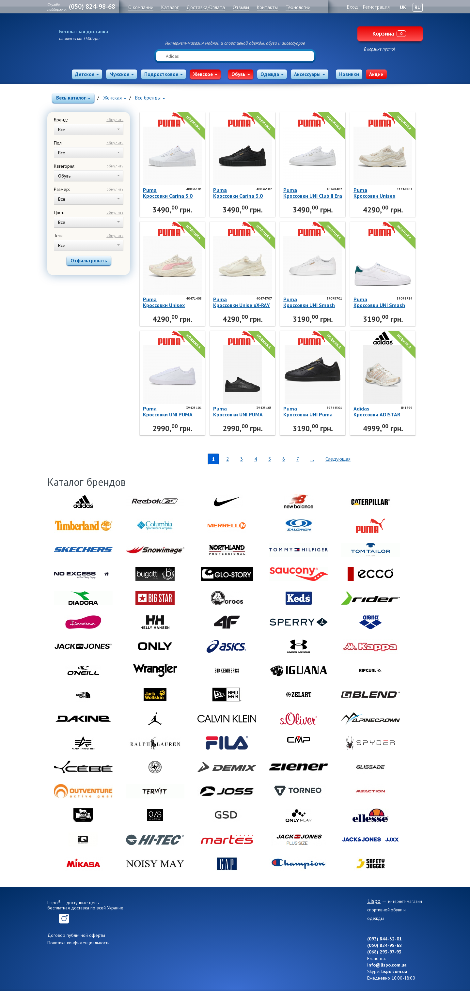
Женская (114, 98)
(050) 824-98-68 (92, 6)
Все (89, 129)
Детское (87, 74)
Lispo (235, 30)
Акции (376, 74)
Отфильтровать (88, 260)
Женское (205, 74)
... (312, 459)
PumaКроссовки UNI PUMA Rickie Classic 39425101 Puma (171, 411)
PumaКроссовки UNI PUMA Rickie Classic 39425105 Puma (241, 411)
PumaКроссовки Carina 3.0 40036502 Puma (238, 193)
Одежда (272, 74)
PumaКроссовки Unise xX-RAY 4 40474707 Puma (241, 302)
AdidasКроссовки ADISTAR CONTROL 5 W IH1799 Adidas (378, 411)
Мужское (121, 74)
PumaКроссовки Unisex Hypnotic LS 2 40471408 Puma (171, 302)
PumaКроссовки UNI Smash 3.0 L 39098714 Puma (379, 302)
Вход (352, 7)
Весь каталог (73, 98)
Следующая (338, 459)
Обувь (240, 74)
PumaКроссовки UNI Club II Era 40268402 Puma (312, 193)
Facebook (52, 918)
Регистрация (376, 7)
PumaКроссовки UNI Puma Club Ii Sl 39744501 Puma (308, 411)
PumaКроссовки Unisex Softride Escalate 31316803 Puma (374, 193)
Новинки (349, 74)
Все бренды (150, 98)
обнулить (114, 119)
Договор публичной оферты (76, 935)
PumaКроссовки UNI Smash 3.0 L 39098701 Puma (309, 302)
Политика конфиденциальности (78, 943)
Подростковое (163, 74)
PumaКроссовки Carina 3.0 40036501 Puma (168, 193)
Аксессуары (309, 74)
